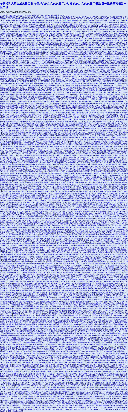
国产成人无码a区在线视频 (36, 103)
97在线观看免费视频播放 (51, 44)
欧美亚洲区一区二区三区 (30, 76)
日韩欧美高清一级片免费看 (66, 389)
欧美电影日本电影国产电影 (68, 19)
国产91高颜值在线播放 (17, 195)
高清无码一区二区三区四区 (103, 38)
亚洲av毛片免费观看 (35, 94)
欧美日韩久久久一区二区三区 (44, 46)
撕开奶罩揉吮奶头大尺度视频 (26, 82)
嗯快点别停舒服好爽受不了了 (27, 105)
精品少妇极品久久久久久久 (72, 148)
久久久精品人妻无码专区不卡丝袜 (117, 332)
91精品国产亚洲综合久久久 (115, 42)
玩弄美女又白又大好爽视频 (115, 31)
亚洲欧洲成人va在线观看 (21, 355)
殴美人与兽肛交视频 (91, 191)
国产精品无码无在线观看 (40, 101)
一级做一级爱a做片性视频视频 (82, 33)
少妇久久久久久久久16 (74, 116)
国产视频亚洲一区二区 (21, 337)
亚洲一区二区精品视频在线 (86, 218)
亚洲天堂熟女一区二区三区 (30, 119)
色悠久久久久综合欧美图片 (24, 211)
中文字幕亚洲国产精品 (115, 288)
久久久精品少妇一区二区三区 (100, 24)
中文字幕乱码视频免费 (65, 134)
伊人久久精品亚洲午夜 (82, 332)
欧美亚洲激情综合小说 (7, 135)
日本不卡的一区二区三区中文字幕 (63, 132)
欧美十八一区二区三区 (62, 265)
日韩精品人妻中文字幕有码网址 (40, 202)
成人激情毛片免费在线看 (54, 146)
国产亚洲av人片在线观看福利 (92, 233)
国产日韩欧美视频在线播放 (72, 326)
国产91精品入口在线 (22, 220)
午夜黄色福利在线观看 (35, 22)
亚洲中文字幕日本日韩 (101, 83)
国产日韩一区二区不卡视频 (25, 67)
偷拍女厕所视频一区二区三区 (83, 40)
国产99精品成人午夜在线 (68, 29)
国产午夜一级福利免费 (89, 116)
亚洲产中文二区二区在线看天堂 (42, 240)
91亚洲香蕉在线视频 (113, 125)
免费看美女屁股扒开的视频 (75, 73)
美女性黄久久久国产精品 (20, 47)
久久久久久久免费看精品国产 (19, 85)
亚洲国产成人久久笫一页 (114, 245)
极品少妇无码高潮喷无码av (38, 26)
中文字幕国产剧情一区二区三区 (13, 40)
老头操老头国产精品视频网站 (25, 87)
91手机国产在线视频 (85, 315)
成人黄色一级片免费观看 (100, 204)
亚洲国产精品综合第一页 (55, 179)
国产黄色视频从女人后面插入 (87, 357)
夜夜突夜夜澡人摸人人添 (97, 162)
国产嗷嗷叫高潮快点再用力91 (81, 279)
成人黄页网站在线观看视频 (41, 80)
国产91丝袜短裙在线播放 (101, 65)
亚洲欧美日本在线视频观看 (91, 177)
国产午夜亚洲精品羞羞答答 (21, 26)
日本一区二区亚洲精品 (115, 83)
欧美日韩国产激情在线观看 (99, 150)
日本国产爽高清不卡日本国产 (105, 380)
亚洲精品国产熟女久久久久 (59, 62)
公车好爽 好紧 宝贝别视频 (100, 285)
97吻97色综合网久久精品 (46, 28)
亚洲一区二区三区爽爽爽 (25, 161)
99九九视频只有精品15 (90, 339)
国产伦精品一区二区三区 (90, 37)
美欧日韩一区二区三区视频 (98, 31)
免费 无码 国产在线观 (11, 150)
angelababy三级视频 (63, 229)
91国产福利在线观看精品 (66, 121)
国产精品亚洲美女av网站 (116, 33)
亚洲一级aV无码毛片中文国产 (102, 396)
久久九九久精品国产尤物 (19, 186)
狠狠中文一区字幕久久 (90, 82)
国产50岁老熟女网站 (42, 112)
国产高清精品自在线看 (54, 222)
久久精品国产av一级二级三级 (15, 168)
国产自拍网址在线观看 (54, 139)
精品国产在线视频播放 (22, 335)
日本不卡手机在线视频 (50, 229)
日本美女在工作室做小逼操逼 (116, 99)
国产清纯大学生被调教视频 (80, 55)
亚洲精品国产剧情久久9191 (108, 344)
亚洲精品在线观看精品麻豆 (97, 243)
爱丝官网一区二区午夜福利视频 (86, 337)
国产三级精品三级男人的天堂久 (17, 216)
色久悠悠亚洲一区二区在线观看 (89, 53)
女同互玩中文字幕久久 (84, 171)
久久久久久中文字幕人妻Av (99, 153)
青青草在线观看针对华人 (31, 294)
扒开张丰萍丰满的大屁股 (69, 220)
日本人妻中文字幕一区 (65, 71)
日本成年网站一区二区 (105, 144)
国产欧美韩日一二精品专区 (115, 200)
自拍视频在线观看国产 (88, 110)
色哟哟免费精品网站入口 (60, 387)
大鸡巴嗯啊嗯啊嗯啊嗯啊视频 (68, 98)
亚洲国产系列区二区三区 (33, 231)
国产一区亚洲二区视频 (27, 148)
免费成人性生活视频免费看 (114, 315)
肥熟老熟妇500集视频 (35, 306)
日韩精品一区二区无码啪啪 (17, 171)
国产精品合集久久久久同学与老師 (16, 74)
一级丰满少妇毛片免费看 (56, 359)
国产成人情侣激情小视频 (29, 164)
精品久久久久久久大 (70, 281)
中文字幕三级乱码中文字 (20, 35)
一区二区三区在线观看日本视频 (17, 380)
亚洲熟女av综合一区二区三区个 (88, 317)
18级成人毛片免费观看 (33, 303)
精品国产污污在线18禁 (83, 31)
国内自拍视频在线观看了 (114, 29)
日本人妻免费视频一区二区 (63, 236)
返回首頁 (73, 20)
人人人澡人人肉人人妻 (61, 58)
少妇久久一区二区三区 (10, 402)
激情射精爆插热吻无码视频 (27, 346)
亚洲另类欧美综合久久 (46, 132)
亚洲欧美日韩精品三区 (115, 87)
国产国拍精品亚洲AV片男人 (48, 114)
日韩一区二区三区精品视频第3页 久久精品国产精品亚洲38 (90, 134)
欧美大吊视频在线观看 (67, 350)
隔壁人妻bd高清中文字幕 (43, 346)
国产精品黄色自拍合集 (61, 368)
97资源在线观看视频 (63, 137)
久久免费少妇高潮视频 (80, 64)
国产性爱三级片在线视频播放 (44, 87)
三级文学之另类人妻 (15, 99)
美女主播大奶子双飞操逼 (40, 161)
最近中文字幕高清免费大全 (60, 382)
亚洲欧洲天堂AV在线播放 (73, 17)
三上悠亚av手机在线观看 (9, 191)
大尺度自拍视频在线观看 (60, 46)
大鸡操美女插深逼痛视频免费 (84, 355)
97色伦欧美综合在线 (117, 386)
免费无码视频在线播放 (71, 384)
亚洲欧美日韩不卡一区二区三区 (109, 377)
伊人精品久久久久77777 (71, 53)
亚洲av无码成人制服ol (73, 193)
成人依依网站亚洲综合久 (26, 62)
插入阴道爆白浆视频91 (92, 49)
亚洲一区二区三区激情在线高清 (28, 28)
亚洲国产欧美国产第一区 (92, 359)
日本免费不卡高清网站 (76, 126)
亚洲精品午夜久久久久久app (31, 40)
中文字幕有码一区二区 (64, 94)
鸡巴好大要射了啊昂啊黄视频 (36, 353)
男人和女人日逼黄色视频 (56, 135)
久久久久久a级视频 (10, 321)
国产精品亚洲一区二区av (29, 360)
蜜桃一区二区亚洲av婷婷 (37, 301)
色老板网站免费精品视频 (117, 389)
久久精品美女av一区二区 (22, 386)
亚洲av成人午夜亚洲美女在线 (18, 125)
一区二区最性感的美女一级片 (56, 17)
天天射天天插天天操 (78, 49)
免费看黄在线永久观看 (101, 281)
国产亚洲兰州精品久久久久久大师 (80, 87)
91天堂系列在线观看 (36, 213)
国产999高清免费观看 (19, 364)
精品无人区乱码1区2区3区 (71, 26)
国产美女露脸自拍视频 (85, 103)
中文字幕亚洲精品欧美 (85, 179)
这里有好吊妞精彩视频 (35, 47)
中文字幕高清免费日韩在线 (53, 335)
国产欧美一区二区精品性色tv (56, 152)
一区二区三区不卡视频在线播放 (87, 98)
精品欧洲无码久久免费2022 (56, 110)
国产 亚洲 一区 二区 (86, 125)
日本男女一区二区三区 (90, 182)
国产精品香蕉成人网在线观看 (74, 339)
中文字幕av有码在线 (121, 89)
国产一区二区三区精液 (38, 159)
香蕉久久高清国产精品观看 (18, 42)
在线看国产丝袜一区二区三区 (16, 258)
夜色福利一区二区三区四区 (89, 108)
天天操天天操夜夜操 (66, 33)
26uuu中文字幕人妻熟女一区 (84, 65)
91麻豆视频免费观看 (68, 222)
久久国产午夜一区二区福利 (55, 74)
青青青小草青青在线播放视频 (45, 278)
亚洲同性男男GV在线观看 (35, 225)
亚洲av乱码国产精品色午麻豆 (38, 222)
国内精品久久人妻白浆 (31, 107)
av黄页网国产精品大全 (107, 177)
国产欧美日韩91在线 (52, 19)
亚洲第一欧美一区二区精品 (40, 83)
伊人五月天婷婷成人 (6, 55)
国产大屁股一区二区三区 (90, 269)
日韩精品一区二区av (96, 112)
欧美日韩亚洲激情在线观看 (105, 35)
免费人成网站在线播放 (84, 306)
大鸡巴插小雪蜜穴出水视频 (85, 184)
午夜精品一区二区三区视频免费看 (93, 101)
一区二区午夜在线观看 (82, 162)
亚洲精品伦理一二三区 (99, 107)
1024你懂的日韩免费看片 (69, 155)
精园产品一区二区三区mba (83, 121)
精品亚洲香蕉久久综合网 (48, 42)
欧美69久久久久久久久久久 (30, 234)
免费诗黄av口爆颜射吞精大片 (53, 366)
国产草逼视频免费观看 (72, 270)
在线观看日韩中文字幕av (20, 314)
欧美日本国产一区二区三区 (24, 326)
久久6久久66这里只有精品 (86, 83)
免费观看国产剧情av (112, 231)
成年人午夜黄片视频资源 (37, 31)
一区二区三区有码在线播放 (105, 337)
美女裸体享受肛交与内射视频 (66, 303)
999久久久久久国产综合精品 (24, 371)
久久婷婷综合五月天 (45, 382)
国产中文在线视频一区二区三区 (15, 29)
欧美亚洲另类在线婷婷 (35, 55)
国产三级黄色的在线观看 (79, 99)
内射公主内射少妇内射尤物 (24, 193)
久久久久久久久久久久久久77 (31, 51)
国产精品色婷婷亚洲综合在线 (67, 198)
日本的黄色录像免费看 (74, 35)
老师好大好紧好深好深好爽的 (97, 64)
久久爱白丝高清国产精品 (110, 164)
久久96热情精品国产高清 (74, 130)
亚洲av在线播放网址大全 (83, 150)
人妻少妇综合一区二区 (78, 360)
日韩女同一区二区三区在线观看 (84, 405)
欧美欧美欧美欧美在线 (55, 173)
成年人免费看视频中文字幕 (109, 402)
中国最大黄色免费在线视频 (103, 155)
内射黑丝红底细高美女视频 (35, 56)
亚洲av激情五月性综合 (68, 150)
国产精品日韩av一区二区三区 (15, 177)
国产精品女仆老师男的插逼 (70, 315)
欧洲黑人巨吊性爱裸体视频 (13, 360)
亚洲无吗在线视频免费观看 (111, 112)
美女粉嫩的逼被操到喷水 (112, 170)
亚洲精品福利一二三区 (100, 22)
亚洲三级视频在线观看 (104, 308)
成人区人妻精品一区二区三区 (18, 139)
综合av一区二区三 (42, 179)
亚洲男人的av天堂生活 (97, 170)
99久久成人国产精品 (101, 216)
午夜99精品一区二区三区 (17, 405)
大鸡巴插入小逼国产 (28, 20)
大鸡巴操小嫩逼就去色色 (49, 134)
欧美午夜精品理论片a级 (98, 231)
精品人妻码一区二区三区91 (93, 256)
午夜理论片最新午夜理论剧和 (52, 171)
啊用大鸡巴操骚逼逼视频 (110, 287)
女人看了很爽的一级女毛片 (100, 353)
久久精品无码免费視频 (83, 225)
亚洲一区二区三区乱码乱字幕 (15, 128)
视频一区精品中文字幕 (41, 150)
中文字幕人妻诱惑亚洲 (38, 308)
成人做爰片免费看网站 (25, 240)
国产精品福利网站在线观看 (30, 382)
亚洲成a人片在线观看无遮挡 (113, 132)
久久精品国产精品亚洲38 (102, 193)
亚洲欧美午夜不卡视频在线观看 (99, 362)
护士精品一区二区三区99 (117, 80)
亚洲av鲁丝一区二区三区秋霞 (91, 283)
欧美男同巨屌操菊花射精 (94, 56)
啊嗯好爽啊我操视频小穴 (63, 323)
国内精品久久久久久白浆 (83, 299)
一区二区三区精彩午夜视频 (105, 85)
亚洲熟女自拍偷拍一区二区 (33, 245)
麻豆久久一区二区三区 (7, 170)
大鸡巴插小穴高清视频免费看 (42, 69)
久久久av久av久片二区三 (69, 306)
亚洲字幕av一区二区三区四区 (88, 135)
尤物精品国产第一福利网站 (20, 175)
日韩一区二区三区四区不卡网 (82, 114)
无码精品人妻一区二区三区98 (110, 364)
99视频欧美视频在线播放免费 (59, 105)
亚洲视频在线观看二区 (22, 146)
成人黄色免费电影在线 (104, 78)
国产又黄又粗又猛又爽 (18, 391)
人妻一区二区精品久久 (56, 148)
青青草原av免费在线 (112, 19)
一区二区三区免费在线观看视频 (74, 400)
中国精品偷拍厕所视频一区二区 (11, 51)
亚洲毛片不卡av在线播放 (14, 37)
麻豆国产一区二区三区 (57, 281)
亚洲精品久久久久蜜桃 (80, 56)
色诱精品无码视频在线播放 (59, 116)
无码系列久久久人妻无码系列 (49, 378)
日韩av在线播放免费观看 (84, 139)
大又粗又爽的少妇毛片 (103, 116)
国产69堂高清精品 (48, 310)
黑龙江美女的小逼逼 (74, 267)
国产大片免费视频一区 (50, 332)
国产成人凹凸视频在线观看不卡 (47, 99)
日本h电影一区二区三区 (69, 139)
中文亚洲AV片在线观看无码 (51, 314)
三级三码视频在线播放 (18, 92)
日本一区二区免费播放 (76, 123)
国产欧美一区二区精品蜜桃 (58, 73)
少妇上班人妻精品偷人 (35, 314)
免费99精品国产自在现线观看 (23, 53)
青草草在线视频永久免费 (46, 76)
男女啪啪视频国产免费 (63, 117)
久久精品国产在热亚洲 (37, 155)
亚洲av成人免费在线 (16, 204)
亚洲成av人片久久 (33, 269)
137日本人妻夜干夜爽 (6, 269)
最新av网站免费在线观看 (106, 269)
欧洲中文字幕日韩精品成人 (51, 96)
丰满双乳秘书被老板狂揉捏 (103, 184)
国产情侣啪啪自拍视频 (45, 260)
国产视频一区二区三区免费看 (106, 206)
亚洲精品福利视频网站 (26, 69)
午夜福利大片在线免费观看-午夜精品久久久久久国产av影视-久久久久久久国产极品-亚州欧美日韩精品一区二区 (33, 15)
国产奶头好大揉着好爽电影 (69, 24)
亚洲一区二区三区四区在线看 (95, 360)
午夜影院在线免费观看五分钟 (19, 227)
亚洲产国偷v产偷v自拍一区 (63, 28)
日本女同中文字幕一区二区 (33, 134)
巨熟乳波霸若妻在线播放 (69, 218)
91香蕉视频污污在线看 (110, 56)
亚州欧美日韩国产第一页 (14, 373)
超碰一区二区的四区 (20, 229)
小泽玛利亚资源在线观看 (53, 243)
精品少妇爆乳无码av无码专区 (40, 73)
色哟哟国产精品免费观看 (116, 236)
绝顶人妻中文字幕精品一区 (105, 82)
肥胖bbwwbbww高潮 (19, 162)
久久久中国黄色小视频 (11, 69)
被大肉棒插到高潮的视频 (62, 278)
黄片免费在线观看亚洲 (21, 135)
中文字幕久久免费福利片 (12, 46)
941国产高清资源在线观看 (21, 306)
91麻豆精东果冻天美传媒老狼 (78, 371)
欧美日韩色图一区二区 (102, 143)
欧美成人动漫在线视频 (96, 292)
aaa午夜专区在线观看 (6, 184)
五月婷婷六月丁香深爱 (54, 24)
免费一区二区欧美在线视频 (110, 44)
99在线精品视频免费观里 (69, 173)
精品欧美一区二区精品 (84, 19)
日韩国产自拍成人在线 (21, 121)
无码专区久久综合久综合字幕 (89, 333)
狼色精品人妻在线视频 (23, 19)
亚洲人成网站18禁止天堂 (63, 55)
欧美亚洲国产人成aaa (51, 386)
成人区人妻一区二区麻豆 (88, 386)
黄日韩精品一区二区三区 (87, 26)
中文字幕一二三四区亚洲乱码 (78, 58)
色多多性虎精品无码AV (50, 49)
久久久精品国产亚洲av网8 (22, 98)
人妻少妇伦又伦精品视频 (64, 47)
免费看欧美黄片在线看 (71, 224)
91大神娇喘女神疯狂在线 (102, 60)
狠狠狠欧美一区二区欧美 (75, 240)
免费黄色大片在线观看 (23, 78)
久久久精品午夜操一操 (54, 108)
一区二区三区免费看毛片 (9, 359)
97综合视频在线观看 (66, 301)
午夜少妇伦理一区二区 (16, 64)
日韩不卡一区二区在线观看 (111, 222)
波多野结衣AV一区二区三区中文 (53, 213)
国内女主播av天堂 (52, 71)
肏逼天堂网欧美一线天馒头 (31, 60)
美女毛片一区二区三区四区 (54, 296)
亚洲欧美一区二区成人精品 (15, 375)
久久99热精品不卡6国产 (65, 114)
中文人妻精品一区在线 (98, 306)
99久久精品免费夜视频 (27, 46)
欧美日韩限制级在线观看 (15, 141)
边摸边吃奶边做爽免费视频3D (29, 132)
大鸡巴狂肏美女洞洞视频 (110, 126)
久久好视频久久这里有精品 (63, 20)
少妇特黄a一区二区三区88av (115, 312)
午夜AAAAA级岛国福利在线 (26, 400)
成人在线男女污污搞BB (79, 323)
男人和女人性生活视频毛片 (71, 90)
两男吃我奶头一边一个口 (26, 265)
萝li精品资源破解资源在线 (50, 245)
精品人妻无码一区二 (31, 177)
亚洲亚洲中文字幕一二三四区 (35, 180)
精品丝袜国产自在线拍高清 (84, 51)
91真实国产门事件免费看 (96, 55)
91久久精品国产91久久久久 (92, 238)
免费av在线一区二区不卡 (47, 189)
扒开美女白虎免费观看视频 (37, 38)
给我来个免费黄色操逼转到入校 (11, 189)
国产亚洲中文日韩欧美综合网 (45, 402)
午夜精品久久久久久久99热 (38, 89)
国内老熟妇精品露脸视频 (37, 296)
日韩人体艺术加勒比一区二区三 (16, 198)
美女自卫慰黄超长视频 (11, 80)
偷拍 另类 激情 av (7, 26)
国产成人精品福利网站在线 (92, 180)
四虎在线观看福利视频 (97, 373)
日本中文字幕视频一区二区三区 (97, 58)
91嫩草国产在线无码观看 (25, 150)
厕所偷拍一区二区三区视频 (69, 211)
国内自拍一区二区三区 (68, 188)
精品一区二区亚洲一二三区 (11, 215)
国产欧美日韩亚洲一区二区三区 (35, 29)
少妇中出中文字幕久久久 (89, 308)
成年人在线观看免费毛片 (95, 164)
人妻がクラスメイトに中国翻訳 (61, 360)
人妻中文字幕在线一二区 (15, 60)
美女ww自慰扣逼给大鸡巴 (38, 170)
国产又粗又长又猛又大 (109, 114)
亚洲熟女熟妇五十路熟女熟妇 (115, 107)
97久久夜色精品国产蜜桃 (119, 155)
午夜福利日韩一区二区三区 (92, 351)
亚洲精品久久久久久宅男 (108, 17)
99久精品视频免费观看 (111, 360)
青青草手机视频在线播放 (33, 405)
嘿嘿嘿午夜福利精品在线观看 (87, 85)
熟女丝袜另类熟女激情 (63, 42)
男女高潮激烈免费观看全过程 (110, 117)
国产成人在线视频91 (106, 49)
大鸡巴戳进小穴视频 (88, 62)
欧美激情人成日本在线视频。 (98, 71)
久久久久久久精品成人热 (91, 321)
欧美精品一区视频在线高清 (80, 28)
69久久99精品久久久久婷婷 (67, 51)
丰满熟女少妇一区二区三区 (61, 87)
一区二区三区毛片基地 (120, 53)
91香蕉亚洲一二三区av (69, 299)
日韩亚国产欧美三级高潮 (40, 53)
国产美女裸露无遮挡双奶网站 (72, 213)
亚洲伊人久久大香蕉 (63, 126)
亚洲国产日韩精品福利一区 (28, 137)
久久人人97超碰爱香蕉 (53, 38)
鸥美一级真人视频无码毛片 (64, 189)
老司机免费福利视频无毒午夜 (16, 303)
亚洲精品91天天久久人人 (76, 256)
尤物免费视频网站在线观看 (119, 355)
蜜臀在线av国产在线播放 (69, 171)
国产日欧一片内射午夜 (50, 47)
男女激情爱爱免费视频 (56, 161)
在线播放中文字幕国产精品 (34, 171)
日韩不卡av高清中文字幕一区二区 (83, 328)
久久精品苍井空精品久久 (20, 94)
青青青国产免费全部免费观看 (90, 148)
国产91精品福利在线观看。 (50, 121)
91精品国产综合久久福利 (72, 152)
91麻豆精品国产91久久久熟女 (111, 215)
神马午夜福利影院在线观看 (57, 209)
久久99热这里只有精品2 (64, 342)
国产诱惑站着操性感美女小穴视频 (99, 76)
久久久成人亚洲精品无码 (49, 342)
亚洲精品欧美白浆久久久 (102, 26)
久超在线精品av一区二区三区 (102, 103)
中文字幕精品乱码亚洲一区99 (55, 283)
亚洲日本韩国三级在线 (54, 188)
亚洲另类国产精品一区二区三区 (104, 220)
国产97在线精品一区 (55, 83)
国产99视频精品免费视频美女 (94, 310)
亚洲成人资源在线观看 (91, 67)
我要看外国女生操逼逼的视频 (116, 22)
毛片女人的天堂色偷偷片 (117, 405)
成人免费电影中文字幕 (100, 303)
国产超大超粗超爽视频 (60, 321)
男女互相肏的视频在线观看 (31, 141)
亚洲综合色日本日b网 (67, 297)
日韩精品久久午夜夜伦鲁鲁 (51, 337)
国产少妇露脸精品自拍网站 (54, 353)
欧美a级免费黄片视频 (88, 69)
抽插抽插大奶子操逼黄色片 (63, 76)
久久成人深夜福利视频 (26, 398)
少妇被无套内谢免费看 (60, 294)
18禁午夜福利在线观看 (108, 180)
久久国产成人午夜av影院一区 (97, 94)
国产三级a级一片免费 (117, 116)
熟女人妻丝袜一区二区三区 (73, 69)
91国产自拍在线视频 (120, 220)
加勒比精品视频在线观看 (9, 400)
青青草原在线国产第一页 (33, 249)
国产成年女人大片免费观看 (97, 105)
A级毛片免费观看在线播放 (113, 274)
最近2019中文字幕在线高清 (71, 161)
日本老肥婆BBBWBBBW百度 (81, 166)
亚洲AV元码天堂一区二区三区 (110, 46)
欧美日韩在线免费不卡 (35, 49)
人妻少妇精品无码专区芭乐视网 (104, 89)
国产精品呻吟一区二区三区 (99, 395)
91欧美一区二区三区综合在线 (52, 22)
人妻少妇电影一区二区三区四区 (35, 305)
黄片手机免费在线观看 (41, 209)
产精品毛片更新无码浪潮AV (89, 346)
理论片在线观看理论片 (85, 22)
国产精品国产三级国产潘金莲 (85, 60)
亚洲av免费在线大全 (112, 342)
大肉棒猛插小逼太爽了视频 (102, 159)
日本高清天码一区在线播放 (80, 236)
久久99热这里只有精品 (20, 218)
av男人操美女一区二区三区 (118, 51)
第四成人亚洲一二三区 (7, 337)
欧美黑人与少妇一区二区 (118, 159)
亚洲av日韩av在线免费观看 (44, 82)
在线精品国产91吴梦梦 (117, 76)
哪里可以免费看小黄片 (87, 193)
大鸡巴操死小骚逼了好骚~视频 (58, 101)
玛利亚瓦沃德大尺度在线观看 (116, 186)
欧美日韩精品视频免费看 (115, 324)
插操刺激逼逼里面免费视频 (71, 324)
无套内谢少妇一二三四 (78, 20)
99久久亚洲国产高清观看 (64, 56)
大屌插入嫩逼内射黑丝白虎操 (108, 67)
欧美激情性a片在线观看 (68, 272)
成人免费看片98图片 (74, 346)
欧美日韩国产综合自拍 (76, 128)
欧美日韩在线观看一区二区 (101, 51)
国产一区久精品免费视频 (74, 82)
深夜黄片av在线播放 (12, 384)
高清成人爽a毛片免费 (95, 92)
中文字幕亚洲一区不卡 (7, 157)
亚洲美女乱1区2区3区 (39, 211)
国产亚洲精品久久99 (91, 78)
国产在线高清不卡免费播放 (117, 96)
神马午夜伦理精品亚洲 (76, 382)
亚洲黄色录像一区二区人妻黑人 (35, 288)
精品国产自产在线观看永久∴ (68, 184)
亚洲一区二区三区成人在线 (10, 153)
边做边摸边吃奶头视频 (50, 65)
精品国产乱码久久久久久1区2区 (85, 216)
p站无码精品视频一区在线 (50, 216)
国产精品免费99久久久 (102, 218)
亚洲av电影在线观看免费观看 (71, 125)
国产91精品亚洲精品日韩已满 (18, 56)
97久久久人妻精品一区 (106, 146)
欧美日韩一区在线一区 (94, 215)
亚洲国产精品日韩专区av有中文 (37, 139)
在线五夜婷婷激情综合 (21, 96)
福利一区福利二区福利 (114, 139)
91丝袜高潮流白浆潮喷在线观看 (78, 105)
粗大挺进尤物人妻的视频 (21, 31)
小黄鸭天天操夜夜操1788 (104, 135)
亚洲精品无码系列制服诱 (73, 110)
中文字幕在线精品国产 (24, 350)
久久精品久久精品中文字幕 (72, 258)
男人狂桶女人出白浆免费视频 (58, 238)
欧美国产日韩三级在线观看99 (106, 98)
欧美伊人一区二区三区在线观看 (22, 330)
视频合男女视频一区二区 (88, 296)
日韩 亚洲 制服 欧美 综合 (7, 110)
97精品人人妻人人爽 (57, 200)
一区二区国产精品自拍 (21, 222)
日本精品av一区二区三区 (110, 319)
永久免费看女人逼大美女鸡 (38, 17)
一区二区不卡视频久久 (112, 197)
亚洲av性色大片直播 (89, 380)
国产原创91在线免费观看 (90, 144)
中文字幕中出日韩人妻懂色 (75, 398)
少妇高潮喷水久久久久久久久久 (58, 182)
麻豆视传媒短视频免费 (53, 31)
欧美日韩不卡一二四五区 (9, 83)
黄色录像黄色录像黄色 (35, 292)
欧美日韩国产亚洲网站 (14, 348)
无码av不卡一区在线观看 (20, 283)
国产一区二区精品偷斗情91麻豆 (58, 112)
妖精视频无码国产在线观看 (38, 324)
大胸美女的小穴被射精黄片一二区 (112, 92)
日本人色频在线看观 (62, 128)
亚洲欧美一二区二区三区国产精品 (72, 227)
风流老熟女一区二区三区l (83, 350)
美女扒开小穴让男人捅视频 (69, 143)
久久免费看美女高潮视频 (69, 83)
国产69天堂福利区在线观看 (27, 197)
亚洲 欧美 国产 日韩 (45, 207)
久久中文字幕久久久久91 (67, 31)
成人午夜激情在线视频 (98, 19)
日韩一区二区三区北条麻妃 (24, 116)
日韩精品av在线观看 (53, 276)
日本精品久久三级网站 (18, 123)
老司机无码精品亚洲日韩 (111, 166)
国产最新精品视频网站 (18, 249)
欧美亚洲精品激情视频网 (56, 53)
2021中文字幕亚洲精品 (99, 186)
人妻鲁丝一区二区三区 (18, 117)
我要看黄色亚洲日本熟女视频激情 (88, 146)
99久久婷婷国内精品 (71, 80)
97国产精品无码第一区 (102, 369)
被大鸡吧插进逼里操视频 (84, 168)
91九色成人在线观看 (23, 155)
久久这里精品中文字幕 (80, 47)
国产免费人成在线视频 (30, 64)
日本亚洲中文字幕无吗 (53, 251)
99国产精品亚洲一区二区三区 (46, 323)
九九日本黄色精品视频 (106, 130)
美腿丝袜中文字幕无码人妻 (85, 198)
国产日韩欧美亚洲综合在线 (70, 288)
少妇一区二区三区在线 (42, 206)
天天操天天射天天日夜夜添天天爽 (66, 168)
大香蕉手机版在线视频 (99, 173)
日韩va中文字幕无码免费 (92, 46)
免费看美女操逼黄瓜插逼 (19, 238)
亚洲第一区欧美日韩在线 (49, 380)
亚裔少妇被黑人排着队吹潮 (78, 319)
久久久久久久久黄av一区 (71, 206)
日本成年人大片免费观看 (30, 204)
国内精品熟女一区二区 (33, 123)
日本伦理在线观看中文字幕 (20, 38)
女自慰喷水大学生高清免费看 (9, 240)
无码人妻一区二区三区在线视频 (17, 225)
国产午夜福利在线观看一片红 (31, 252)
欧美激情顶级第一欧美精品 (91, 402)
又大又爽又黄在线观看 (68, 395)
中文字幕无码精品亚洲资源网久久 (79, 112)
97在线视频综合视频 (114, 175)
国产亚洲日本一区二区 (119, 108)
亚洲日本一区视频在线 (100, 270)
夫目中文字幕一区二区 (21, 49)
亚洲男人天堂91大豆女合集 (101, 80)
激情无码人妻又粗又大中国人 (49, 252)
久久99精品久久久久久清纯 (116, 216)
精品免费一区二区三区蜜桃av (95, 20)
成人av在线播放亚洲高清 (108, 359)
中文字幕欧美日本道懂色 (21, 407)
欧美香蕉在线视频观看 (77, 310)
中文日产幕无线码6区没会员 (48, 60)
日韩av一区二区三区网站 (68, 225)
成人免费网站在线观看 (83, 170)
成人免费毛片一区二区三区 (56, 270)
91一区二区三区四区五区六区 (106, 357)
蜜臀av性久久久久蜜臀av (53, 29)
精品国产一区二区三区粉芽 (72, 74)
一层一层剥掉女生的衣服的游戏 (74, 191)
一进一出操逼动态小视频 (88, 35)
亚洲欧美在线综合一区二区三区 (59, 202)
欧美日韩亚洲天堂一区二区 (22, 44)
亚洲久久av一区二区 (24, 24)
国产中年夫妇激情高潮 (80, 287)
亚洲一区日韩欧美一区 (41, 110)
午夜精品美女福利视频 (115, 119)
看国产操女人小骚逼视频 (58, 398)
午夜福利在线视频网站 (85, 224)
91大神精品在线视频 (69, 200)
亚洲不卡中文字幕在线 (31, 168)
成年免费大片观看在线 (34, 216)
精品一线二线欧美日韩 (10, 341)
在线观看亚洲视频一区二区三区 (105, 366)
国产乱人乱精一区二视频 (92, 137)
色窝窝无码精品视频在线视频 (93, 126)
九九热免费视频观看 (46, 233)
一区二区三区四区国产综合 (97, 332)
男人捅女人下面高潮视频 (53, 227)
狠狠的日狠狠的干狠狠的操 (24, 274)
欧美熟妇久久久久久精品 (38, 24)
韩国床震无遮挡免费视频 (35, 229)
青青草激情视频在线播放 (20, 263)
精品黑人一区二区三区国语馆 (51, 290)
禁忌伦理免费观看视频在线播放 (98, 236)
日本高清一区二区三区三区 (17, 396)
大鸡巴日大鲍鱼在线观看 (56, 191)
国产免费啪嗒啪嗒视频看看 (81, 301)
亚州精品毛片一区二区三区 (10, 144)
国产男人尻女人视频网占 (12, 207)
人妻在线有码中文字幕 (69, 175)
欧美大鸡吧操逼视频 (93, 344)
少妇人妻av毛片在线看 (66, 107)
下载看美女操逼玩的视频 (40, 326)
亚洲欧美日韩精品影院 (37, 98)
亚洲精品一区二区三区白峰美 (113, 252)
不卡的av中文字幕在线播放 (117, 362)
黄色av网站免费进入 (37, 44)
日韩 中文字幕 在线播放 (62, 177)
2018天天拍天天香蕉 (97, 166)
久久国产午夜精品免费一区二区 (58, 256)
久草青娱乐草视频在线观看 (33, 195)
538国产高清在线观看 (59, 130)
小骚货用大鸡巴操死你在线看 (104, 69)
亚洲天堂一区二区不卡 (35, 220)
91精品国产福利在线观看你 (22, 73)
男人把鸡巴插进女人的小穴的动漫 (105, 62)
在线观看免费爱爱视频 (56, 78)
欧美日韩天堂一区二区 (107, 128)
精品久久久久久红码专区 (40, 330)
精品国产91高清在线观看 (66, 405)
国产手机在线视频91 (23, 213)
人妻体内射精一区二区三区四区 (31, 290)
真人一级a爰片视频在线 (70, 146)
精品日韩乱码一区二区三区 (116, 150)
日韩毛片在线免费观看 (48, 117)
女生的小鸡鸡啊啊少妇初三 (66, 216)
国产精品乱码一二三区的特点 (25, 256)
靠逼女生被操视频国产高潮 (85, 220)
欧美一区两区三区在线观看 (34, 126)
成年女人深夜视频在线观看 (99, 225)
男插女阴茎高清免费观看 (54, 261)
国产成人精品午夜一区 (108, 240)
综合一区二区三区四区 (40, 270)
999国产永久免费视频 (74, 62)
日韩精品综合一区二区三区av (117, 272)
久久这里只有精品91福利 (113, 162)
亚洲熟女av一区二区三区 (38, 108)
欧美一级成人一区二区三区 (49, 40)
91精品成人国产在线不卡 (23, 339)
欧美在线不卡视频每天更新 (102, 198)
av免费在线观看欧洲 (15, 290)
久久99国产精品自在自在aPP (85, 155)
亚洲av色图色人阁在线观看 (107, 207)
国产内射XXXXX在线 (88, 209)
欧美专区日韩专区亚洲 (33, 92)
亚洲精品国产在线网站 (18, 126)
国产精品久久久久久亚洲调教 (73, 37)
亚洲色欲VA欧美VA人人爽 (50, 249)
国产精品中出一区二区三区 (117, 218)
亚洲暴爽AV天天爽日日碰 (86, 89)
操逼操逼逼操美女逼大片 (66, 153)
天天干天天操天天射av (114, 224)
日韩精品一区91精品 (82, 362)
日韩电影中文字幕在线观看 (27, 404)
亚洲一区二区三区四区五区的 (75, 180)
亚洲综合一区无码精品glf (55, 26)
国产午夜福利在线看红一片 (14, 130)
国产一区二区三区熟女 (71, 317)
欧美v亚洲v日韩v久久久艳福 (105, 213)
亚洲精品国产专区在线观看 (47, 168)
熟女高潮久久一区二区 (83, 314)
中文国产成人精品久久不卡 (11, 137)
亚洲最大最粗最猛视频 (65, 49)
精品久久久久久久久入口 (38, 357)
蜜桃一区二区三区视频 (12, 179)
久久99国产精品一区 (15, 164)
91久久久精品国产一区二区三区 (32, 37)
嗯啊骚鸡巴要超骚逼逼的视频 (113, 247)
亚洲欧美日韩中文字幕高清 (77, 260)
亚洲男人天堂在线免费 (67, 44)
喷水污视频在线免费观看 (38, 71)
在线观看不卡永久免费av (13, 20)
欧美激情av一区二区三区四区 (20, 33)
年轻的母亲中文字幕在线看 (117, 47)
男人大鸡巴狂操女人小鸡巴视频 (109, 73)
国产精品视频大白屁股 (26, 80)
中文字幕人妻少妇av (42, 267)
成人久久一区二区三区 (69, 170)
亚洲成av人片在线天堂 (21, 152)
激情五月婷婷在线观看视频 (10, 270)
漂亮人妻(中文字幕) (82, 274)
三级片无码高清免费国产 (51, 184)
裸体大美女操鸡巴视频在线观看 (21, 308)
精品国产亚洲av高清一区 (117, 375)
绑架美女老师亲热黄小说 (110, 301)
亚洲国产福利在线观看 (103, 161)
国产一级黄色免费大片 (106, 53)
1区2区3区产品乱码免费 (7, 335)
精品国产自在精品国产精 (45, 130)
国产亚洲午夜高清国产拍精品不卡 (69, 378)
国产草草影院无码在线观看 (10, 28)
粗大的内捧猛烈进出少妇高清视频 (55, 180)
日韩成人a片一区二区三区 (43, 62)
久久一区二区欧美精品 (10, 105)
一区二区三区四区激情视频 (90, 278)
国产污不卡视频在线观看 (91, 73)
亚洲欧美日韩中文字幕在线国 (81, 404)
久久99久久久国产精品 (9, 116)
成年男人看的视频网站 (104, 386)
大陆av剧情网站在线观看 (21, 281)
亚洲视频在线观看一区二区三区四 (97, 47)
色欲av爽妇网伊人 (10, 87)
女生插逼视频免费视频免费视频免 (19, 324)
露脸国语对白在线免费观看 (35, 218)
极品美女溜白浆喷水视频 (82, 132)
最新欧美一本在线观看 (96, 348)
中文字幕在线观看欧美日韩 (93, 195)
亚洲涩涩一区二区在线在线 (60, 260)
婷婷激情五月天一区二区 (69, 335)
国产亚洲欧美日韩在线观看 (28, 179)
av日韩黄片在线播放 (35, 121)
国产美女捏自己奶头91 (18, 319)
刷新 (65, 20)
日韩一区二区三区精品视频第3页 (81, 42)
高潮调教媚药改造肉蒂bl (85, 80)
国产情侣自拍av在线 (84, 24)
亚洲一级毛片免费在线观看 (104, 209)
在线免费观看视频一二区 (33, 162)
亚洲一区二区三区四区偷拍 (101, 168)
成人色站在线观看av (48, 195)
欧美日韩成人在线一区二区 (8, 71)
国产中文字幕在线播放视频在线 (35, 247)
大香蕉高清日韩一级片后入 (109, 326)
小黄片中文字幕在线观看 (53, 175)
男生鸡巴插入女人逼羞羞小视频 (44, 20)
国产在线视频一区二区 (78, 242)
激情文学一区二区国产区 (71, 330)
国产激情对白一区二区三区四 (52, 220)
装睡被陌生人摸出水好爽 (60, 333)
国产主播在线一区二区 (105, 258)
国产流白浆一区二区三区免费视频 (114, 294)
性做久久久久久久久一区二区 (46, 348)
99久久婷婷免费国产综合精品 (47, 64)
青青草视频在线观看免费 (99, 42)
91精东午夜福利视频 (75, 207)
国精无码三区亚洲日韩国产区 (82, 107)
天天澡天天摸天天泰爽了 (95, 391)
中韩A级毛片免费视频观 (70, 261)
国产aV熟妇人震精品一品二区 (116, 71)
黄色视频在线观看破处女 (42, 67)
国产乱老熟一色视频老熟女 (115, 121)
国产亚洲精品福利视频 (58, 144)
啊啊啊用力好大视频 (46, 123)
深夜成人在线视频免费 (76, 182)
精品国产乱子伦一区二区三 (114, 105)
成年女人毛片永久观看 (22, 17)
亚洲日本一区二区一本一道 (102, 355)
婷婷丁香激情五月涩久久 (67, 96)
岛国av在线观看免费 (54, 150)
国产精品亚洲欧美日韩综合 (64, 64)
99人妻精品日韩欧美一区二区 (39, 78)
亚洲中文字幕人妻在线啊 (104, 296)
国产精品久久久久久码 (52, 98)
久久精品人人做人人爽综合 (60, 371)
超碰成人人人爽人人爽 (94, 44)
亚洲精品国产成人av (100, 29)
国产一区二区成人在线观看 (26, 173)
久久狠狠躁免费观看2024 (76, 46)
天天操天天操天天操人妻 (34, 310)
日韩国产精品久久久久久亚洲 (55, 407)
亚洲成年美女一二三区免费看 (50, 162)
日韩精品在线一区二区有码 (70, 22)
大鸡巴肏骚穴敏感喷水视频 (53, 125)
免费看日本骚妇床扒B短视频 (43, 371)
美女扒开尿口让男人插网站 (99, 96)
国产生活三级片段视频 (64, 92)
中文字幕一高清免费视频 (106, 123)
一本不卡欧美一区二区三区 (31, 279)
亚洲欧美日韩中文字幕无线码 (111, 256)
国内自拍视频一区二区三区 (34, 65)
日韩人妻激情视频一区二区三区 (42, 387)
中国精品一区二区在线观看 (85, 29)
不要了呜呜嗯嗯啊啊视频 (46, 58)
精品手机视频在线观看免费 (118, 168)
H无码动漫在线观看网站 (21, 157)
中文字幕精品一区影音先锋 (111, 202)
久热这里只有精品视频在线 (51, 85)
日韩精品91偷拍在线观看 (36, 263)
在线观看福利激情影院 (46, 204)
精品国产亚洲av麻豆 (50, 56)
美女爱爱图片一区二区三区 (52, 155)
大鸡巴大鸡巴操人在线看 (37, 362)
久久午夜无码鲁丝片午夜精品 (110, 351)
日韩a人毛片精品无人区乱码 (107, 189)
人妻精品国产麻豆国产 (84, 353)
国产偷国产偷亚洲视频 (70, 305)
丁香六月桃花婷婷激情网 (85, 261)
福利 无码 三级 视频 (113, 58)
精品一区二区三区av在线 (65, 40)
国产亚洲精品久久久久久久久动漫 (53, 37)
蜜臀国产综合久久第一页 (33, 117)
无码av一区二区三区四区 (106, 260)
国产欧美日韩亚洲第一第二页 (48, 119)
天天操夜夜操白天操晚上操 (27, 112)
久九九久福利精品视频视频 (30, 236)
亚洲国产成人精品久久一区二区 (97, 99)
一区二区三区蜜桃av (94, 117)
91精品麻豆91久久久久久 (20, 55)
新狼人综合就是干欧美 (100, 125)
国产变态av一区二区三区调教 (27, 402)
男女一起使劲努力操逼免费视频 (103, 90)
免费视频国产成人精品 (52, 33)
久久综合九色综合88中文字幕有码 (52, 186)
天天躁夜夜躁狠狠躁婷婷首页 (58, 267)
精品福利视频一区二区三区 (48, 92)
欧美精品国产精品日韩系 (79, 94)
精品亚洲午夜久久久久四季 (78, 229)
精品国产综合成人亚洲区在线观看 (82, 204)
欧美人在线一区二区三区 (38, 19)
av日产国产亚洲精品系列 (76, 195)
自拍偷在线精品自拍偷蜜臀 (112, 55)
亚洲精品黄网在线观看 (35, 85)
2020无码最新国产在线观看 (10, 112)
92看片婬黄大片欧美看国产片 (115, 94)
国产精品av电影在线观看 (97, 279)
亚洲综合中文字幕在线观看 (91, 382)
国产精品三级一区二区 (61, 141)
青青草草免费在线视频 (107, 234)
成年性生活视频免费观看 (83, 96)
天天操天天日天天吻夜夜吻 (13, 382)
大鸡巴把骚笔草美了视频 (76, 351)
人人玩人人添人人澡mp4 (77, 202)
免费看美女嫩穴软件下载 (70, 89)
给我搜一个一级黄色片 (51, 328)
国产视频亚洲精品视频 (9, 261)
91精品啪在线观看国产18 (75, 101)
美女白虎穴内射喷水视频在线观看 (37, 238)
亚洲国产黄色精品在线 (21, 22)
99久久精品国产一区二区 (118, 157)
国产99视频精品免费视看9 (50, 198)
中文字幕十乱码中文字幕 (80, 71)
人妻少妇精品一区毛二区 (9, 173)
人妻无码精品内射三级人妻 (48, 279)
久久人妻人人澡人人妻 (64, 279)
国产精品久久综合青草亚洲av (91, 17)
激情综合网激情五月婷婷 (18, 389)
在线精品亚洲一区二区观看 (55, 224)
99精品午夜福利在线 (98, 40)
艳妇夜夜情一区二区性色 (95, 287)
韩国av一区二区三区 (11, 209)
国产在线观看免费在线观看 (85, 159)
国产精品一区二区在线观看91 (50, 51)
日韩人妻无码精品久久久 (105, 339)
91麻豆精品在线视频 (62, 215)
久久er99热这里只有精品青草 (69, 103)
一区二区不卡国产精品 (24, 272)
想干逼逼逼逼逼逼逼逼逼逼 (90, 207)
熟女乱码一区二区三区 (96, 28)
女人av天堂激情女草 (82, 243)
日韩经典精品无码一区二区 (104, 188)
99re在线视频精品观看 (97, 132)
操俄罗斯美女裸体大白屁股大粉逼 (109, 37)
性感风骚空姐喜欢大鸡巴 (56, 326)
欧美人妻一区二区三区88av (108, 137)
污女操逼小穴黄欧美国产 (67, 162)
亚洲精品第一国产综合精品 (15, 58)
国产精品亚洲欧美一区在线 (93, 202)
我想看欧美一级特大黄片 (116, 65)
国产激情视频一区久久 (53, 350)
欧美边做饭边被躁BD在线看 (94, 294)
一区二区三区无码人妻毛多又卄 (114, 20)
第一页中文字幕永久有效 (74, 247)
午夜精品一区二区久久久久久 (114, 40)
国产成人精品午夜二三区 (95, 229)
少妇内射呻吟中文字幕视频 (41, 116)
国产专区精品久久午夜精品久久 (112, 387)
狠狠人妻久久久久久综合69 (54, 90)
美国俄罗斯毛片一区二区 (49, 94)
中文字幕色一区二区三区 (110, 229)
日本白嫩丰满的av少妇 (89, 213)
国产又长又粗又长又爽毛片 (85, 281)
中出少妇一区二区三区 (108, 233)
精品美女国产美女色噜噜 (48, 128)
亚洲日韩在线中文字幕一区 (80, 92)
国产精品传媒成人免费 (99, 139)
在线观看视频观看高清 (57, 384)
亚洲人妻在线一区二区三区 (37, 175)
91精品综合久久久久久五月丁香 (105, 110)
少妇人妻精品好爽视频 (100, 224)
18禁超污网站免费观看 (111, 28)
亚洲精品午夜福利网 (96, 222)
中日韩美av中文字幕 (48, 375)
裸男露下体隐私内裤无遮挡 (58, 67)
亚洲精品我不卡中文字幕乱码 (22, 143)
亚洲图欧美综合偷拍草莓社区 (106, 152)
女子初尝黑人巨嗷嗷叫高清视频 (49, 107)
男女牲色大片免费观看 (105, 108)
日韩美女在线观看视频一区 (91, 368)
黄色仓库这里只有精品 (113, 243)
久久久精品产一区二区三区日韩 (91, 265)
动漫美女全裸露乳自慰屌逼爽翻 (85, 188)
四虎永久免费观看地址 (57, 80)
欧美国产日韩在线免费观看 (59, 207)
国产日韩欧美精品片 (9, 19)
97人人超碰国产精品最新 (29, 99)
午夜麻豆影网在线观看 (60, 82)
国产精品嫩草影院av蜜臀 (54, 288)
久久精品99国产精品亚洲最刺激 (9, 333)
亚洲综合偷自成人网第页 (87, 161)
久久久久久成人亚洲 (9, 339)
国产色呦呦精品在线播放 (82, 231)
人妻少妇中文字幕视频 (57, 400)
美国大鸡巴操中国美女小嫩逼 (69, 38)
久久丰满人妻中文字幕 (115, 225)
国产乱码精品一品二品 (33, 42)
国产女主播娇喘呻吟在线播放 (20, 296)
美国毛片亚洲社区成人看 (17, 65)
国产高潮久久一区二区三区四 (62, 204)
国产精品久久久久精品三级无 (14, 76)
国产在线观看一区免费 (53, 308)
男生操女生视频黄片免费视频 (42, 317)
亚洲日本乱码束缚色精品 (7, 17)
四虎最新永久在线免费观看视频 (19, 202)
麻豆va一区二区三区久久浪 (75, 67)
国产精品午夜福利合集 (71, 135)
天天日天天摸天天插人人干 (37, 227)
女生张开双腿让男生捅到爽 (40, 339)
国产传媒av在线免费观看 (40, 182)
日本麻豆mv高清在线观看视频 (15, 166)
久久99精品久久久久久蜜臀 (96, 274)
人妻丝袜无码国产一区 (100, 288)
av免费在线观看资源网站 (37, 33)
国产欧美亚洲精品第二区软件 (67, 60)
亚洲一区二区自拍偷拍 (20, 269)
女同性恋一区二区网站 (24, 71)
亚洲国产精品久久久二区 (23, 108)
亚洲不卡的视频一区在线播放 (69, 85)
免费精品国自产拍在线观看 (35, 328)
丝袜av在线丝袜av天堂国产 (11, 132)
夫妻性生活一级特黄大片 (86, 384)
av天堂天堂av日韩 (63, 380)
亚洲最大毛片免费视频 (60, 269)
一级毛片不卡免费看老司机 (110, 195)
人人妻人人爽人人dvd (49, 126)
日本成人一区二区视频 (56, 206)
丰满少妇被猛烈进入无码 (85, 396)
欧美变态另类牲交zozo (32, 114)
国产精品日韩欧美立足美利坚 (98, 141)
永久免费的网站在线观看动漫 (37, 35)
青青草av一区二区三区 (99, 179)
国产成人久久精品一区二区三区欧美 (69, 386)
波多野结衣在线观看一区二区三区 (29, 153)
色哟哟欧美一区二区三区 (79, 341)
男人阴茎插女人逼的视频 (86, 38)
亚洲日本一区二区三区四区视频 (67, 119)
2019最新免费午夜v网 (45, 294)
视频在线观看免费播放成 (86, 211)
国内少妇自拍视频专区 (24, 159)
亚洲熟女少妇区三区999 (21, 332)
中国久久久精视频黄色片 (114, 173)
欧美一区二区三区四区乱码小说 (36, 74)
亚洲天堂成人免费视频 (34, 186)
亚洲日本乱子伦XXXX (35, 96)
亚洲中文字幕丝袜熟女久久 (8, 90)
